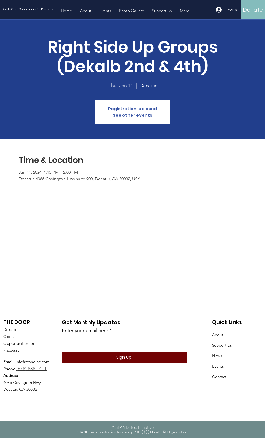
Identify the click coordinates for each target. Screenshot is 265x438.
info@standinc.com (32, 361)
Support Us (222, 345)
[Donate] (253, 9)
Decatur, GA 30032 (20, 389)
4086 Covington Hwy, (22, 382)
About (217, 334)
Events (218, 366)
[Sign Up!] (124, 357)
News (217, 355)
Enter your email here (85, 330)
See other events (132, 115)
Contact (219, 376)
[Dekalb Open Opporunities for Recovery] (29, 9)
